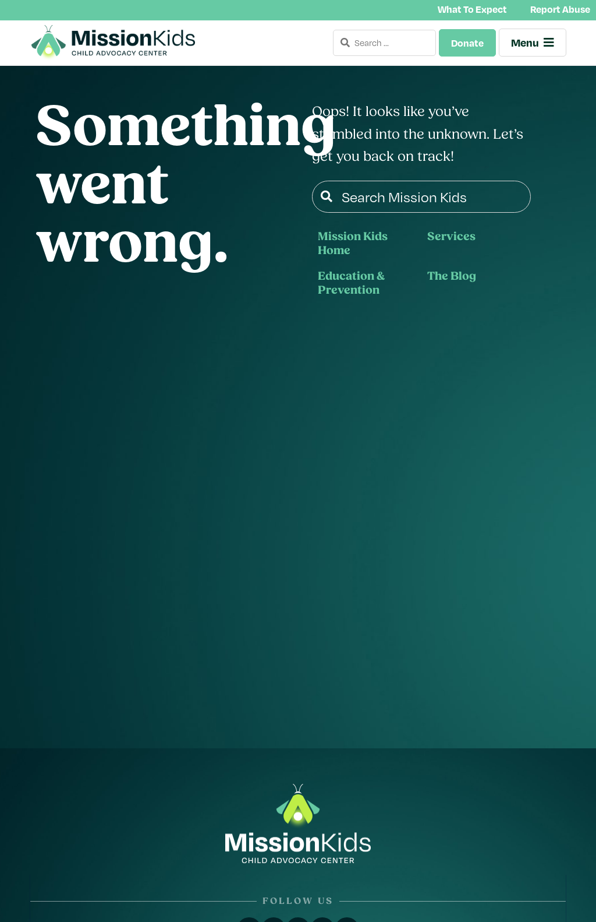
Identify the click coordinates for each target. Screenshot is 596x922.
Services (451, 237)
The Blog (451, 277)
